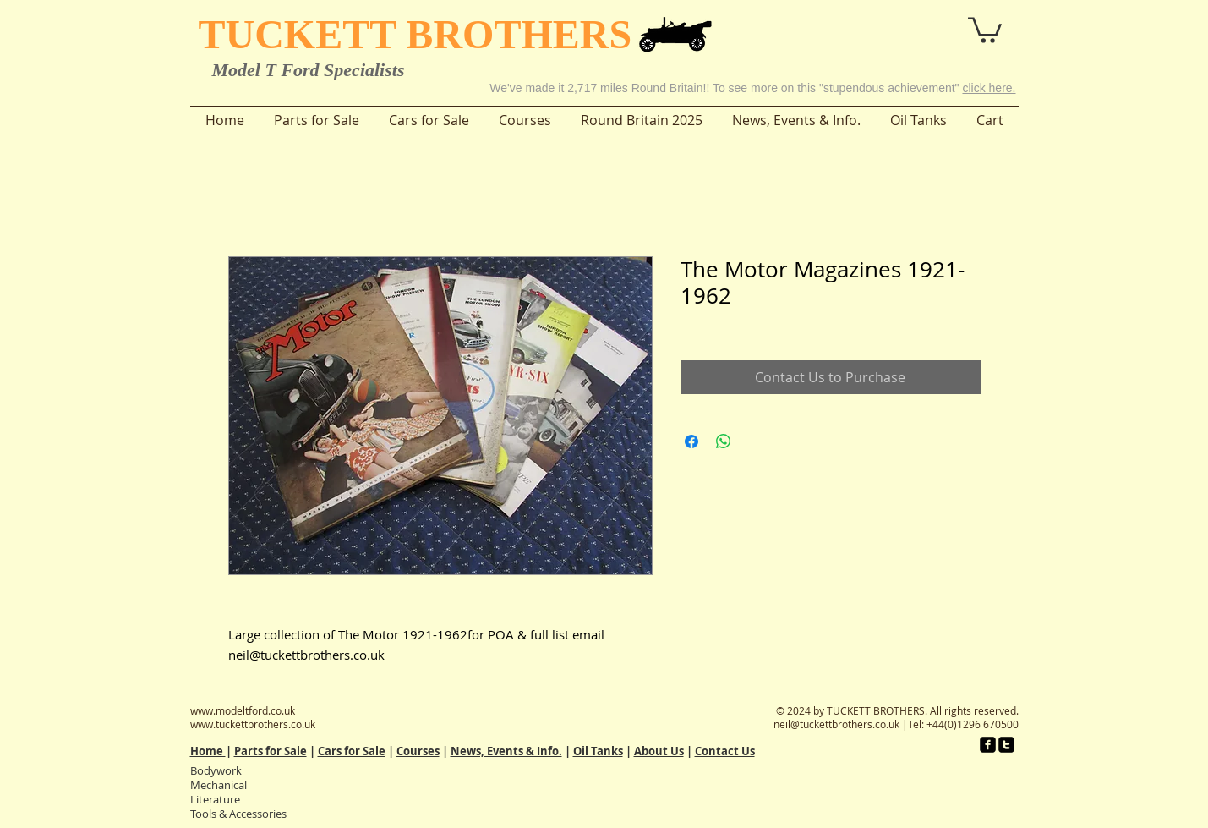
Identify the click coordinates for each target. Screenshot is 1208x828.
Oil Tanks (598, 751)
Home (208, 751)
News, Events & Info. (506, 751)
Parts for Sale (270, 751)
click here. (988, 88)
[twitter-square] (1006, 745)
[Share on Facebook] (691, 441)
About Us (659, 751)
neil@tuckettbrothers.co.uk (836, 724)
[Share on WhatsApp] (723, 441)
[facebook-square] (988, 745)
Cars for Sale (351, 751)
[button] (938, 24)
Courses (418, 751)
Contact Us (725, 751)
